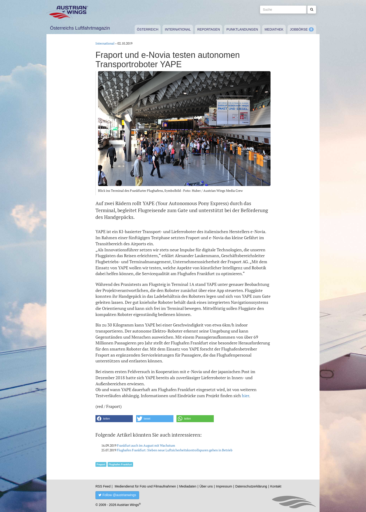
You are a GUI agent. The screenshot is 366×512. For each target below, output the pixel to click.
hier (245, 395)
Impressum (224, 486)
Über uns (206, 486)
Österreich (147, 29)
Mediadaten (187, 486)
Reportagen (208, 29)
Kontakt (275, 486)
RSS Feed (103, 486)
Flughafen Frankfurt (120, 464)
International (178, 29)
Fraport (101, 464)
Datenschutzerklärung (251, 486)
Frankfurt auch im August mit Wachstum (146, 445)
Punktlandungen (242, 29)
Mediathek (273, 29)
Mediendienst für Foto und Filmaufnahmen (145, 486)
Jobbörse (299, 29)
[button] (114, 418)
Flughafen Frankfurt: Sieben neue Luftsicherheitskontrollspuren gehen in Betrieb (174, 450)
